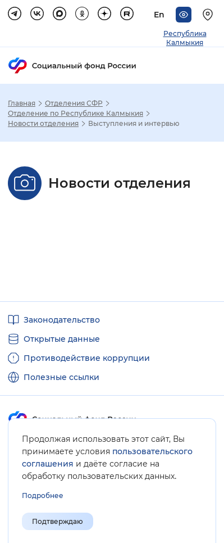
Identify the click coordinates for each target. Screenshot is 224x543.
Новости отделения (43, 123)
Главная (21, 103)
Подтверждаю (57, 521)
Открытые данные (62, 339)
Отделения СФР (74, 103)
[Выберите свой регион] (209, 14)
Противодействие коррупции (87, 358)
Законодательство (62, 320)
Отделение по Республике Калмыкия (75, 113)
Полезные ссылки (61, 377)
